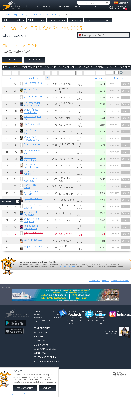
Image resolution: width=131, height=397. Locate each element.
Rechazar (47, 388)
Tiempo (100, 67)
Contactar (39, 11)
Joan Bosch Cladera (30, 131)
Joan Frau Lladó (32, 123)
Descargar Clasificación (94, 35)
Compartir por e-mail (120, 281)
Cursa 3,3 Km (34, 59)
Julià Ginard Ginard (30, 172)
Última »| (119, 78)
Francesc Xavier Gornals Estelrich (33, 104)
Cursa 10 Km (12, 59)
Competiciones (64, 6)
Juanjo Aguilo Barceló (31, 193)
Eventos (94, 6)
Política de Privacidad (46, 361)
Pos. (5, 67)
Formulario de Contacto (67, 267)
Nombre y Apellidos (31, 67)
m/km (109, 67)
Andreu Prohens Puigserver (33, 213)
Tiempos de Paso (57, 20)
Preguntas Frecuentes (42, 321)
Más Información (19, 394)
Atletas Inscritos (36, 20)
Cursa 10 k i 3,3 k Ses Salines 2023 (43, 14)
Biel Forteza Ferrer (33, 83)
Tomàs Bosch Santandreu (31, 227)
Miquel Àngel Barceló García (31, 138)
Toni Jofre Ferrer (32, 144)
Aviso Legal (40, 353)
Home (37, 6)
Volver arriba (94, 281)
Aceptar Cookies (25, 388)
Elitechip (106, 6)
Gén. (47, 67)
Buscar (106, 3)
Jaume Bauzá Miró (33, 96)
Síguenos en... (73, 312)
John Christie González (30, 179)
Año (54, 67)
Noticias (37, 315)
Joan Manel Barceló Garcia (31, 165)
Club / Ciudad (67, 67)
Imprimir (105, 281)
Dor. (14, 67)
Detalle (125, 84)
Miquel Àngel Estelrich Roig (31, 111)
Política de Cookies (45, 357)
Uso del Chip (39, 318)
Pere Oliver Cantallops (30, 159)
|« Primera (14, 78)
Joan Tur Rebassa (33, 239)
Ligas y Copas (54, 11)
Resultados (81, 6)
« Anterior (34, 78)
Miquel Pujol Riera (33, 246)
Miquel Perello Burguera (32, 220)
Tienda (118, 6)
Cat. (79, 67)
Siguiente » (100, 78)
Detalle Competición (14, 20)
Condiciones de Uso (45, 349)
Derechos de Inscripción (98, 20)
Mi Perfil (48, 6)
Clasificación (76, 20)
